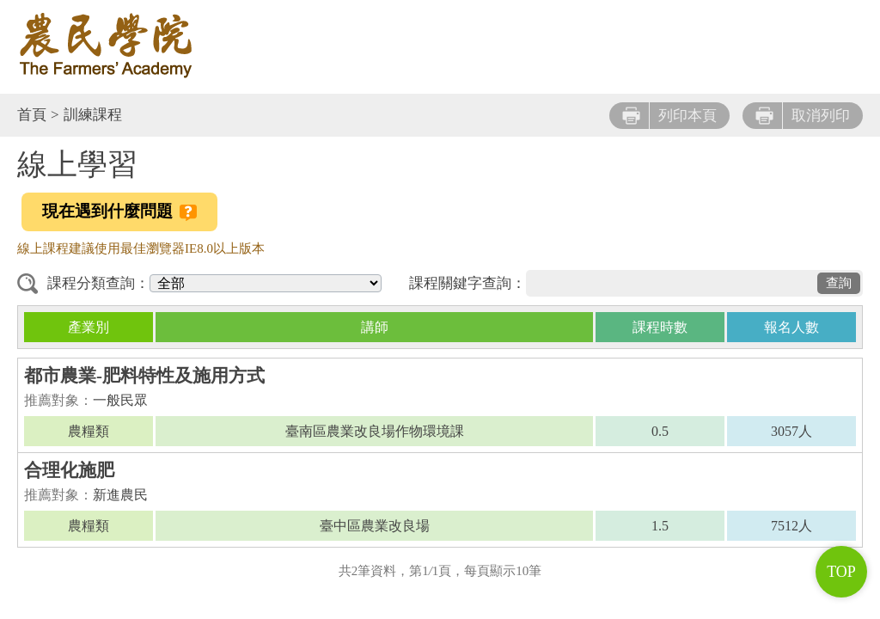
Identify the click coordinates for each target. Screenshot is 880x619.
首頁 (31, 115)
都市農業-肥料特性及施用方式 (144, 375)
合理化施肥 (69, 470)
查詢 (839, 283)
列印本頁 (669, 115)
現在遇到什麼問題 (119, 211)
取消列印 (802, 115)
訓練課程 (93, 115)
